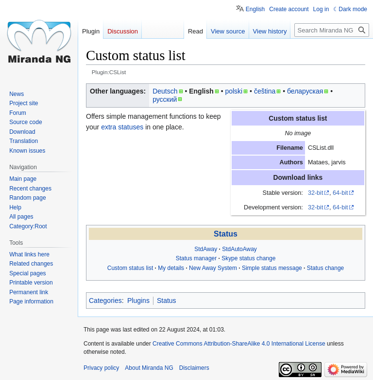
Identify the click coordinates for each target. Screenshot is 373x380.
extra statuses (122, 127)
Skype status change (248, 258)
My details (171, 268)
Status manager (196, 258)
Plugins (138, 300)
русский (165, 99)
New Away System (213, 268)
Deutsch (165, 91)
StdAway (205, 249)
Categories (105, 300)
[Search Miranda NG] (331, 30)
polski (233, 91)
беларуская (305, 91)
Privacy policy (101, 367)
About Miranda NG (149, 367)
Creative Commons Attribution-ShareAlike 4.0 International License (239, 343)
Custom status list (130, 268)
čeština (264, 91)
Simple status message (272, 268)
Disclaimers (194, 367)
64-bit (340, 193)
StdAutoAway (239, 249)
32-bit (315, 193)
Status (225, 234)
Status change (325, 268)
